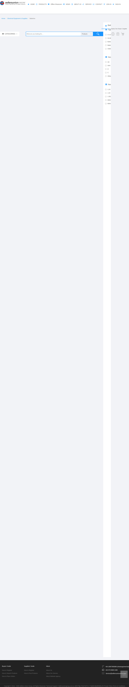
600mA (108, 100)
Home (3, 18)
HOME (32, 4)
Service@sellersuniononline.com (116, 672)
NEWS (68, 4)
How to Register (7, 669)
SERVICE (88, 4)
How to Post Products (31, 672)
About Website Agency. (53, 675)
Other (108, 76)
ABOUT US (77, 4)
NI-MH (108, 38)
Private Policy (108, 684)
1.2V (107, 89)
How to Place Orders (8, 675)
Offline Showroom (56, 4)
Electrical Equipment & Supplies (17, 18)
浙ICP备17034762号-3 (82, 684)
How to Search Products (9, 672)
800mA (108, 103)
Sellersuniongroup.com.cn (66, 684)
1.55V (108, 96)
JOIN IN (108, 4)
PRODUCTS (43, 4)
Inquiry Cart (114, 28)
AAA (107, 65)
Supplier (125, 28)
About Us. (49, 669)
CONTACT (99, 4)
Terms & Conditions (119, 684)
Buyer (120, 28)
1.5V (107, 93)
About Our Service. (52, 672)
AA (107, 62)
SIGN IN (118, 4)
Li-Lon (108, 34)
